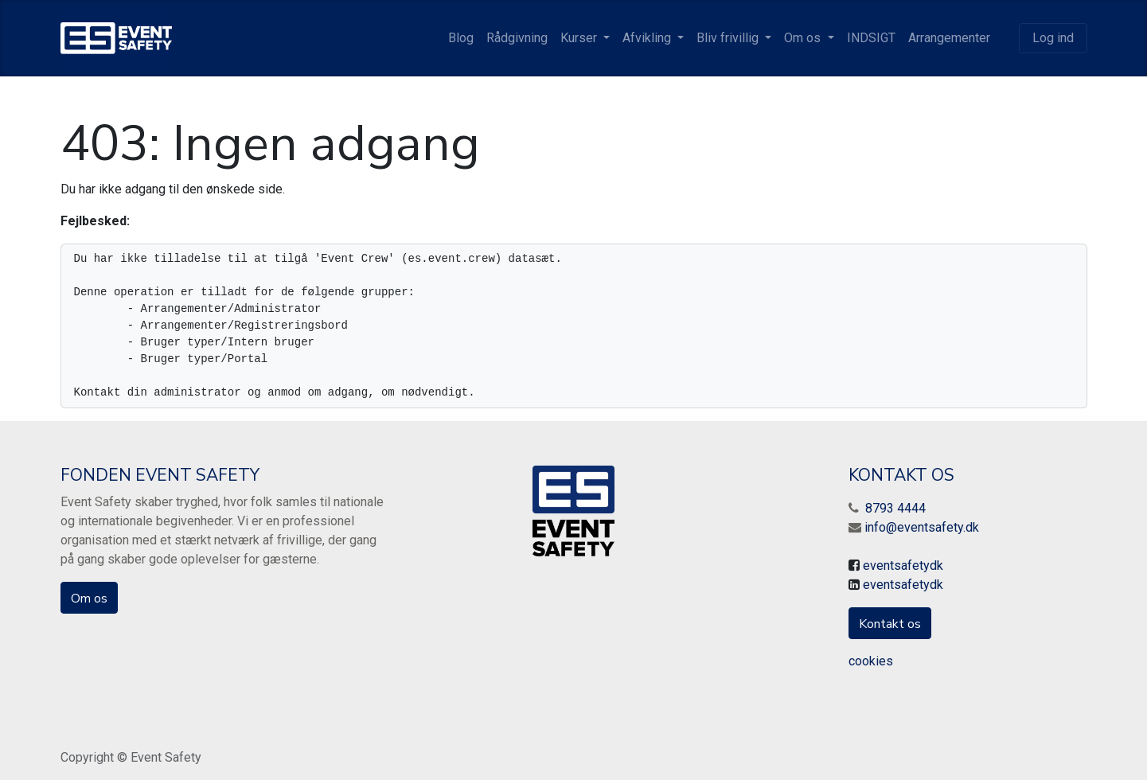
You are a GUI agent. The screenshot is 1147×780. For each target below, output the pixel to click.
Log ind (1053, 37)
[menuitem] (461, 38)
